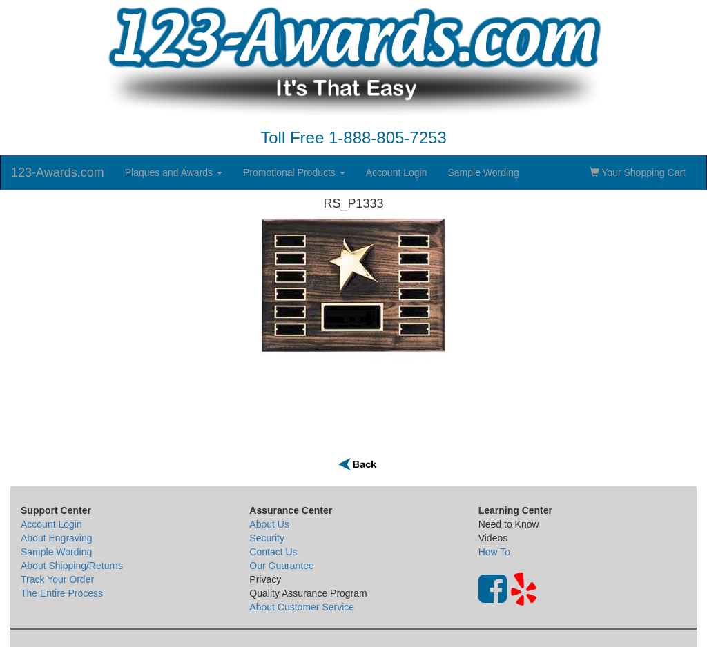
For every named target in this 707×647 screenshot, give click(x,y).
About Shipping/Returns (72, 565)
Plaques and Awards (173, 172)
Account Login (396, 172)
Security (266, 538)
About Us (269, 524)
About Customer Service (301, 607)
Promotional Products (294, 172)
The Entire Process (62, 593)
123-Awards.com (57, 172)
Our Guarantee (281, 565)
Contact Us (273, 551)
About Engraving (57, 538)
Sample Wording (483, 172)
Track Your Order (57, 579)
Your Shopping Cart (638, 172)
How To (494, 551)
